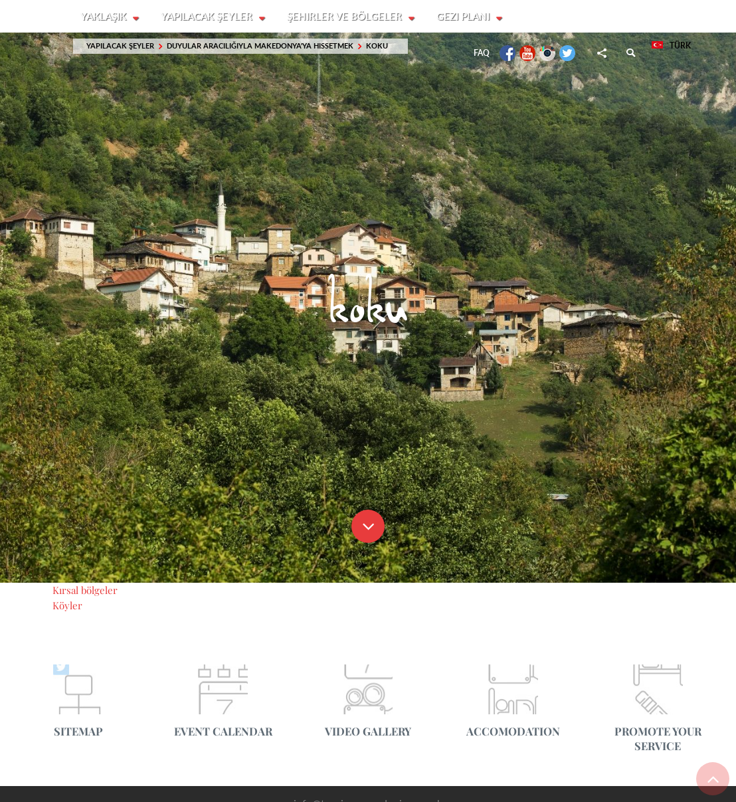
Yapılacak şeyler (208, 17)
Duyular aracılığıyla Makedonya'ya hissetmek (260, 46)
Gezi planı (466, 17)
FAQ (482, 53)
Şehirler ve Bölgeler (347, 17)
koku (377, 46)
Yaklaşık (105, 17)
